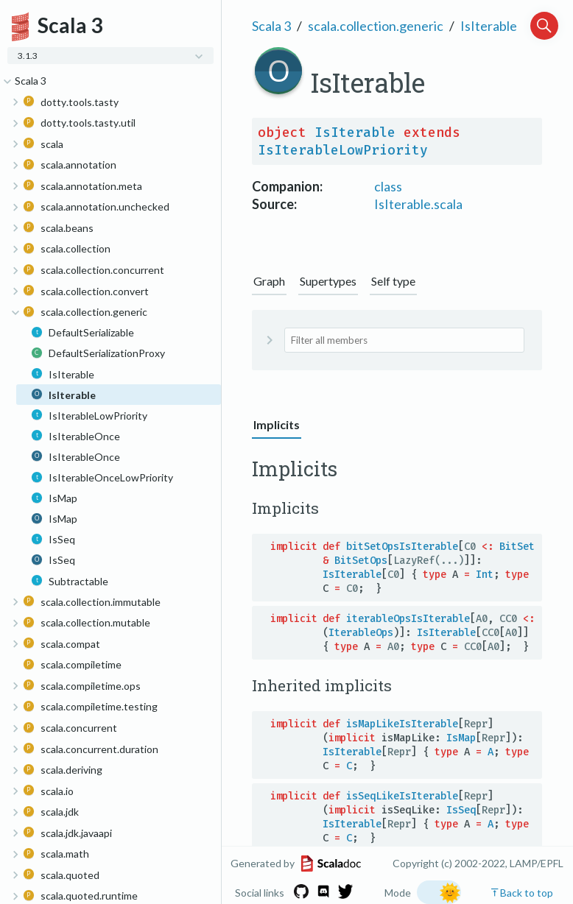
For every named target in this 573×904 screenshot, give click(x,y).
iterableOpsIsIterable (408, 619)
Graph (269, 281)
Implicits (276, 424)
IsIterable (488, 26)
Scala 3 (271, 26)
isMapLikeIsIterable (402, 724)
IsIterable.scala (418, 204)
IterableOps (360, 633)
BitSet (517, 547)
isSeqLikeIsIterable (402, 796)
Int (484, 575)
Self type (393, 281)
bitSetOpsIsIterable (402, 547)
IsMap (461, 738)
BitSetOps (360, 561)
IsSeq (461, 810)
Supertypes (328, 281)
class (388, 186)
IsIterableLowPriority (343, 150)
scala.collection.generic (375, 26)
